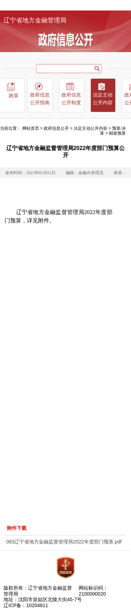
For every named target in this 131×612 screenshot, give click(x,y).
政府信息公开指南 (40, 98)
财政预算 (117, 133)
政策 (14, 95)
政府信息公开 (56, 128)
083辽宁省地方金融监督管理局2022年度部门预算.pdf (64, 542)
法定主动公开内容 (102, 98)
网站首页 (30, 128)
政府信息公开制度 (71, 98)
